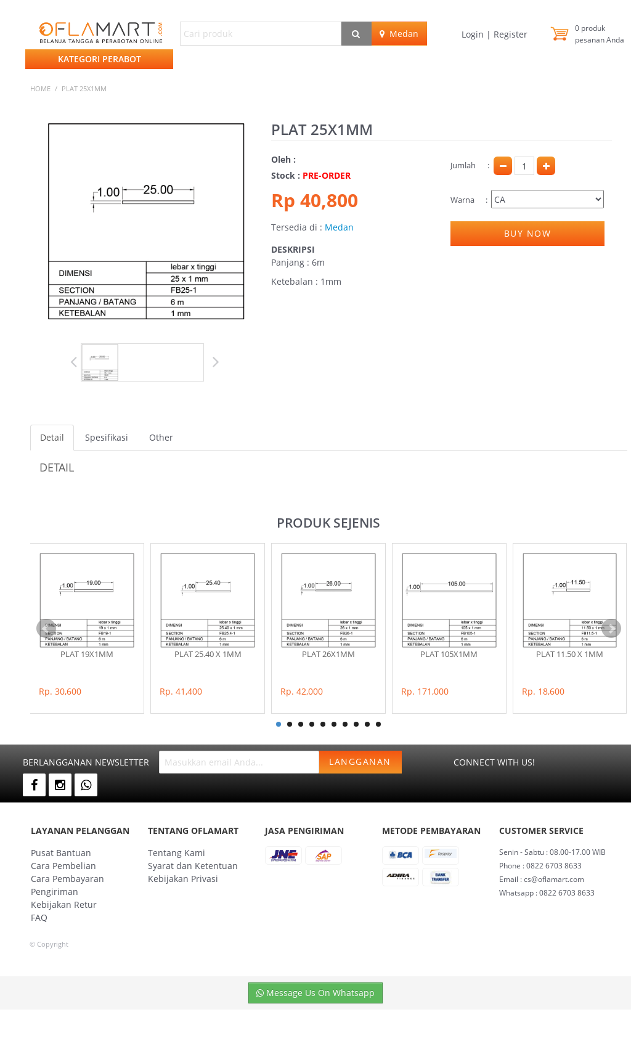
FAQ (39, 917)
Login (474, 34)
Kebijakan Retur (64, 904)
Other (161, 437)
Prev (79, 361)
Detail (52, 437)
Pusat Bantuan (61, 853)
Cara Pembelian (63, 866)
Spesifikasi (106, 437)
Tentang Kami (176, 853)
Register (509, 34)
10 (378, 724)
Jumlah (463, 165)
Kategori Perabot (99, 59)
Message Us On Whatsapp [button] (315, 992)
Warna (462, 199)
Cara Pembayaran (67, 878)
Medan (399, 33)
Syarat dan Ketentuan (193, 866)
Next (212, 361)
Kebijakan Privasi (183, 878)
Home (40, 88)
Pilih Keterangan (547, 199)
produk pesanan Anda (599, 34)
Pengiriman (54, 891)
